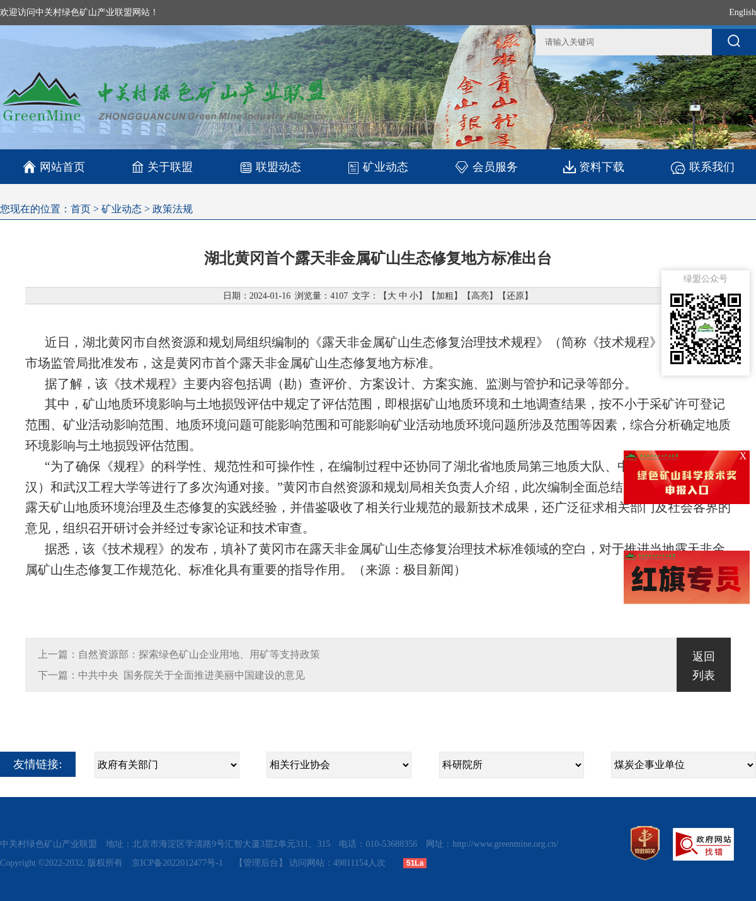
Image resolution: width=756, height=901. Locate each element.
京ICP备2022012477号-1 (179, 863)
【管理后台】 (260, 863)
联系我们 (702, 167)
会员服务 (486, 166)
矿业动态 (377, 167)
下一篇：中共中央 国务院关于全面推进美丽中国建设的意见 (171, 675)
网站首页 (54, 167)
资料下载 (593, 166)
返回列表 (703, 666)
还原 (515, 296)
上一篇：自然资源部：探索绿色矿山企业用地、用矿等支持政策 (179, 654)
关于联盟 (162, 166)
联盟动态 (270, 166)
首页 (81, 209)
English (742, 12)
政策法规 (172, 209)
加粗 (445, 296)
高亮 (480, 296)
